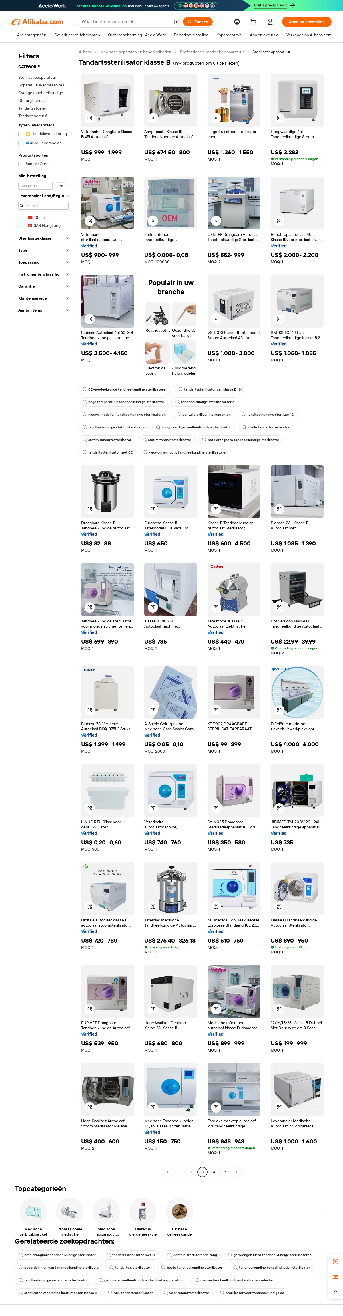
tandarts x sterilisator (129, 1267)
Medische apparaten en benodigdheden (136, 52)
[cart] (254, 22)
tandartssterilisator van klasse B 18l (210, 389)
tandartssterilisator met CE (108, 452)
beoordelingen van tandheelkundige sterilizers (59, 1267)
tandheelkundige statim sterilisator (114, 427)
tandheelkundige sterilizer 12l (268, 414)
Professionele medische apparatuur (212, 52)
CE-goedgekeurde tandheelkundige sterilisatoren (125, 389)
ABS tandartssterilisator (130, 1293)
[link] (335, 1261)
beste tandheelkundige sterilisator (191, 1267)
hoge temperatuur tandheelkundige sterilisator (123, 402)
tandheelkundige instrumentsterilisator (53, 1280)
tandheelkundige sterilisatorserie (204, 402)
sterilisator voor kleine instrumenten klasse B (58, 1293)
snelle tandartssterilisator (266, 427)
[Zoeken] (198, 21)
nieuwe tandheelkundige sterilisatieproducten (234, 1280)
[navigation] (43, 613)
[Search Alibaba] (125, 22)
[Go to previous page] (168, 1172)
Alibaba (85, 52)
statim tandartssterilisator (107, 440)
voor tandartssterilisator (186, 1293)
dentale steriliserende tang (192, 1255)
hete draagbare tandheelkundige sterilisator (240, 440)
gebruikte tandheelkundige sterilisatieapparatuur (141, 1280)
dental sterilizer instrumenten (204, 414)
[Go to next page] (237, 1172)
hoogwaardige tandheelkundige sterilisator (193, 427)
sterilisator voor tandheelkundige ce (252, 1293)
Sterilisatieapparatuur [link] (271, 52)
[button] (177, 21)
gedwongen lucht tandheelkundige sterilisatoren (185, 452)
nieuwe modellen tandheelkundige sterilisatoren (124, 414)
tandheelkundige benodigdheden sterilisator (271, 1267)
